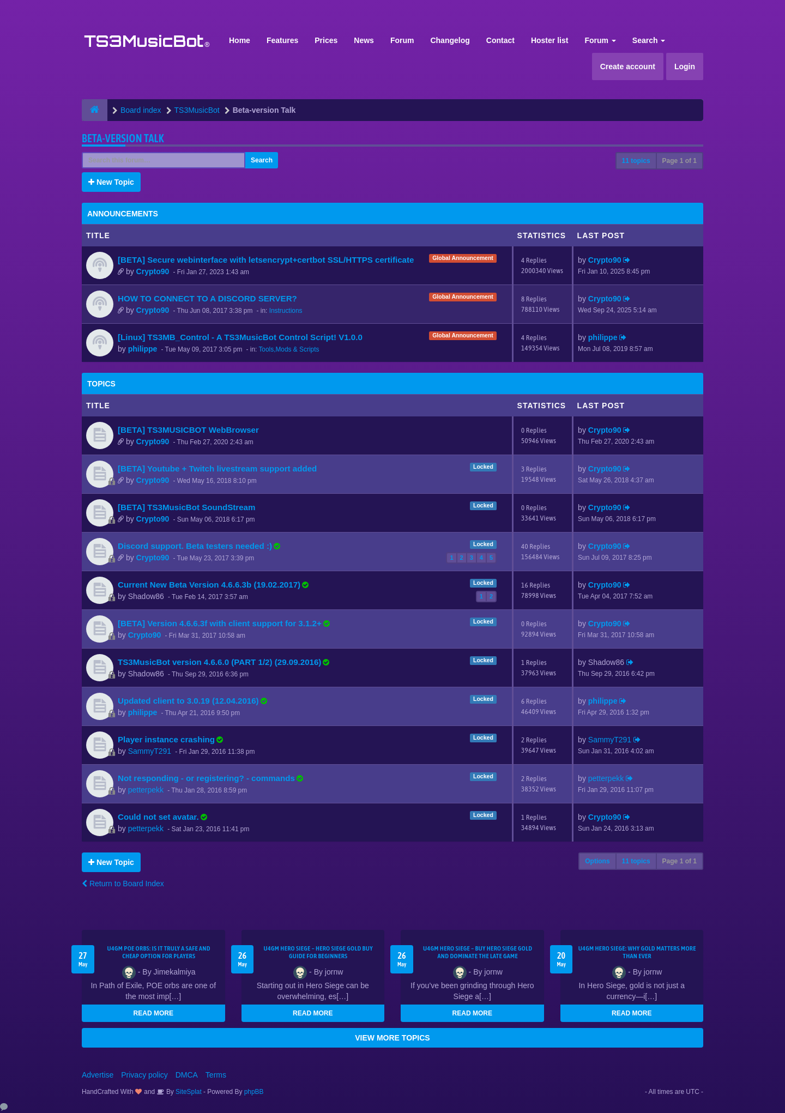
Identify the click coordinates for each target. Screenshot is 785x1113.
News (364, 40)
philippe (143, 348)
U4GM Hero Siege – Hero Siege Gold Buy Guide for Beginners (318, 952)
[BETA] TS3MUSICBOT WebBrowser (188, 429)
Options (597, 861)
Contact (500, 40)
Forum (402, 40)
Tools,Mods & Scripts (288, 349)
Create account (627, 66)
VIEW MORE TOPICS (392, 1037)
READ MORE (153, 1013)
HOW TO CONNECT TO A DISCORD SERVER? (207, 298)
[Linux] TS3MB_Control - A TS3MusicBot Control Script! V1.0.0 (240, 337)
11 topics (636, 161)
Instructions (286, 310)
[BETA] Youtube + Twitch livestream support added (217, 468)
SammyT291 (149, 751)
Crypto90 (153, 271)
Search (649, 40)
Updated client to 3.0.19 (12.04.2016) (188, 700)
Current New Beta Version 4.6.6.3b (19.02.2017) (209, 584)
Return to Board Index (123, 883)
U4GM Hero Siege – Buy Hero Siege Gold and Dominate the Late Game (477, 952)
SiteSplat (188, 1092)
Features (282, 40)
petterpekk (146, 789)
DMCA (187, 1074)
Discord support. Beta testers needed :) (195, 546)
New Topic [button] (111, 182)
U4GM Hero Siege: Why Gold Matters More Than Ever (637, 952)
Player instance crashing (166, 739)
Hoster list (549, 40)
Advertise (97, 1074)
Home (239, 40)
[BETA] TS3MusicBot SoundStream (186, 507)
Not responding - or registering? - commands (206, 778)
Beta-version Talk (123, 138)
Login (684, 66)
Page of (679, 161)
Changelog (449, 40)
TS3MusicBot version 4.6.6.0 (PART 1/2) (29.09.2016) (219, 662)
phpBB (254, 1092)
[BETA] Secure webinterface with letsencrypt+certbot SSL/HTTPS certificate (266, 259)
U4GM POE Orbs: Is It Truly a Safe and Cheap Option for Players (158, 952)
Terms (216, 1074)
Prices (326, 40)
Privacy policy (144, 1074)
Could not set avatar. (158, 816)
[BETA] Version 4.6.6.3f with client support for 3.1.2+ (220, 623)
